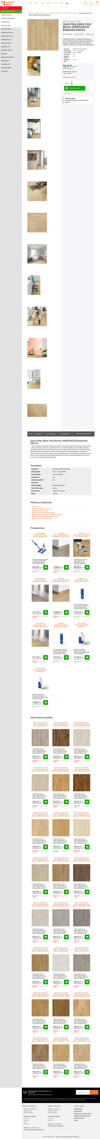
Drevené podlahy (6, 39)
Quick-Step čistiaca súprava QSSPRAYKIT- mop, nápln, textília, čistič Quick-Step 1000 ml (40, 536)
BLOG (55, 3)
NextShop (58, 1136)
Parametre (38, 434)
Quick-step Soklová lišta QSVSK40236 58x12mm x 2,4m (61, 580)
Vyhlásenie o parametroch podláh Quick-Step (45, 516)
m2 (70, 83)
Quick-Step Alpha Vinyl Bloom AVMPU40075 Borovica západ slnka (61, 725)
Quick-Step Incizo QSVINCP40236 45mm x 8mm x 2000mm (40, 625)
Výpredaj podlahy (6, 15)
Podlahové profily (6, 43)
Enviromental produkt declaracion (42, 518)
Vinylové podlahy (6, 29)
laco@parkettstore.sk (57, 1125)
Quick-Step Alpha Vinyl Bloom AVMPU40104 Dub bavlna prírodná (61, 860)
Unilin (91, 34)
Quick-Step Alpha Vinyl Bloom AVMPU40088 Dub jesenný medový (61, 770)
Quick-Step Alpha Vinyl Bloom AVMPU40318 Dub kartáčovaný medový (61, 1040)
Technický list (37, 506)
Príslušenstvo (5, 60)
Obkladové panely (6, 67)
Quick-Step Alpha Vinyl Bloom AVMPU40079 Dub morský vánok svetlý (81, 725)
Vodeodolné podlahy (7, 32)
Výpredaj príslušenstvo (8, 18)
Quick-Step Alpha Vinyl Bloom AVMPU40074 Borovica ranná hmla (40, 725)
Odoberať (94, 1092)
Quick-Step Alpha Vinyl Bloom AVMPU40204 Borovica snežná (61, 950)
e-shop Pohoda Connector (66, 1136)
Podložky (4, 53)
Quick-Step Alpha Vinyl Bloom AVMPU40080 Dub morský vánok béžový (40, 770)
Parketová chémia (6, 50)
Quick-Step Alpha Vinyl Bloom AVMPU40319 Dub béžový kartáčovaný (81, 1040)
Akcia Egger (4, 8)
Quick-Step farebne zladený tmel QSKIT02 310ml (61, 625)
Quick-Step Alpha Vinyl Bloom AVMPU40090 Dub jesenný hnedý (81, 770)
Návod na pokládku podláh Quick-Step (43, 512)
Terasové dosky (5, 64)
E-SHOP (36, 3)
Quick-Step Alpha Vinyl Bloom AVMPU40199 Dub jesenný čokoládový (81, 860)
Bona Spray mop (5, 25)
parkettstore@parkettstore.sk (36, 1129)
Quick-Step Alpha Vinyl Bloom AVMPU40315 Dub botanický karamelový (61, 995)
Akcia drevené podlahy (7, 11)
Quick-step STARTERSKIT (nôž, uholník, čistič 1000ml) (81, 535)
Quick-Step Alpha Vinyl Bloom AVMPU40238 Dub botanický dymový (40, 995)
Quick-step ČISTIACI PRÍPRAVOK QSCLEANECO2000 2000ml (81, 626)
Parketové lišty (5, 46)
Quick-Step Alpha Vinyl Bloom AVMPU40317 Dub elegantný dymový (40, 1040)
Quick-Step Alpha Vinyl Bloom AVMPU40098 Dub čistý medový (61, 815)
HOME (30, 3)
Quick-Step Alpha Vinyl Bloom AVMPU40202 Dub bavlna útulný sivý (81, 905)
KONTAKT (61, 3)
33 (53, 482)
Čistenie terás (5, 22)
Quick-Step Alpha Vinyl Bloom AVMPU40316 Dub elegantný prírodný (81, 995)
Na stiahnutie (51, 434)
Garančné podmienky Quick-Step (42, 508)
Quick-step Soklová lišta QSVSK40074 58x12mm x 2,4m (61, 535)
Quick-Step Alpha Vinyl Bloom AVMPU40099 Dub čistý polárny (81, 815)
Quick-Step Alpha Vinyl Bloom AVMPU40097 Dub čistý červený (40, 815)
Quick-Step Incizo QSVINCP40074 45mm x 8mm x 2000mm (40, 580)
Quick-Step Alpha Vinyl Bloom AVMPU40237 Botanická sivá (81, 950)
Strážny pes (67, 93)
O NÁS (42, 3)
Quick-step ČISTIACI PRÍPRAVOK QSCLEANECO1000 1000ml (40, 671)
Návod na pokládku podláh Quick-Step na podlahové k (48, 514)
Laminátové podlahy (7, 36)
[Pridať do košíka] (45, 567)
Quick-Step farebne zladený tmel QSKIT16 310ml (81, 580)
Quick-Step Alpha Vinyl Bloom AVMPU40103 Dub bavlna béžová (40, 860)
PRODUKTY (49, 3)
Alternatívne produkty (83, 434)
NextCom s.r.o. (76, 1136)
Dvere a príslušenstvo (7, 57)
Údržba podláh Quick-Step (40, 510)
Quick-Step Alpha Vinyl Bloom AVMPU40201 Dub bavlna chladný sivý (61, 905)
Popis (30, 434)
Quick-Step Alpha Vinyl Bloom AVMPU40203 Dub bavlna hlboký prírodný (40, 950)
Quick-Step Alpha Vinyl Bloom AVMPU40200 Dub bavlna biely (40, 905)
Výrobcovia (4, 71)
